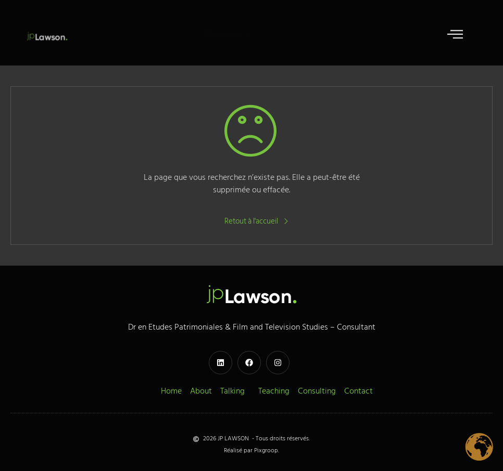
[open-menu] (455, 35)
